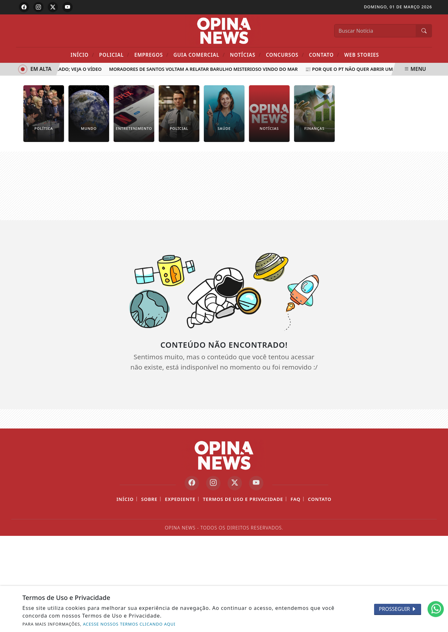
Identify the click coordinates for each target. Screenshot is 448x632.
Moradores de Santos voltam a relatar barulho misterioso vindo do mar (204, 69)
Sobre (149, 499)
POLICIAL (114, 54)
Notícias (245, 54)
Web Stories (361, 55)
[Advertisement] (224, 186)
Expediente (180, 499)
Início (82, 54)
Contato (324, 54)
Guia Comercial (199, 54)
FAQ (295, 499)
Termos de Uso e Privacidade (243, 499)
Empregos (151, 54)
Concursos (285, 54)
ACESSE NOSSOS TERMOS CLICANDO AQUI (129, 624)
